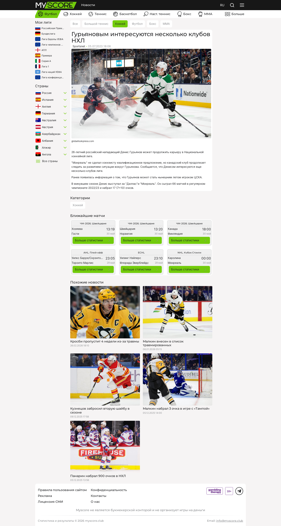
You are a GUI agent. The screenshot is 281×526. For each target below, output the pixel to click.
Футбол (137, 24)
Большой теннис (96, 24)
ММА (166, 24)
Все (75, 24)
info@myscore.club (229, 520)
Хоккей (120, 24)
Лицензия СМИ (50, 502)
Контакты (98, 496)
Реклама (45, 496)
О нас (95, 502)
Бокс (152, 24)
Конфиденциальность (109, 490)
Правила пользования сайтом (62, 490)
